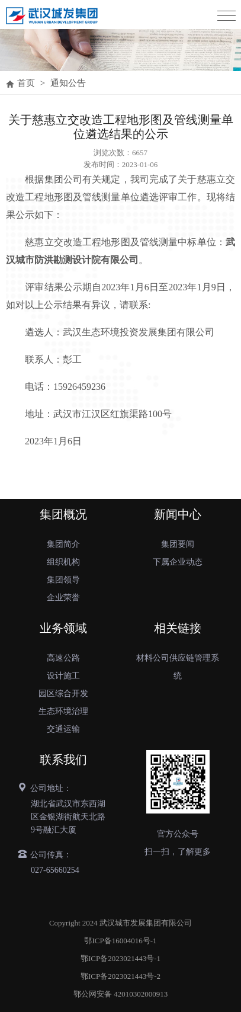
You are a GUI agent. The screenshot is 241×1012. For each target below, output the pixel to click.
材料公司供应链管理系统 (177, 667)
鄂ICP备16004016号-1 (120, 940)
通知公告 (68, 83)
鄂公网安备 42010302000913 (120, 993)
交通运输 (63, 729)
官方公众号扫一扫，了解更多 (177, 843)
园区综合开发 (63, 693)
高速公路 (63, 658)
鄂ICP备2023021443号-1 (120, 958)
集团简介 (63, 544)
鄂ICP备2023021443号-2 (120, 976)
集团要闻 (177, 544)
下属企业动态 (178, 562)
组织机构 (63, 562)
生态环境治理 (63, 711)
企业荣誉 (63, 597)
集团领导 (63, 579)
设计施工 (63, 675)
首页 (26, 83)
